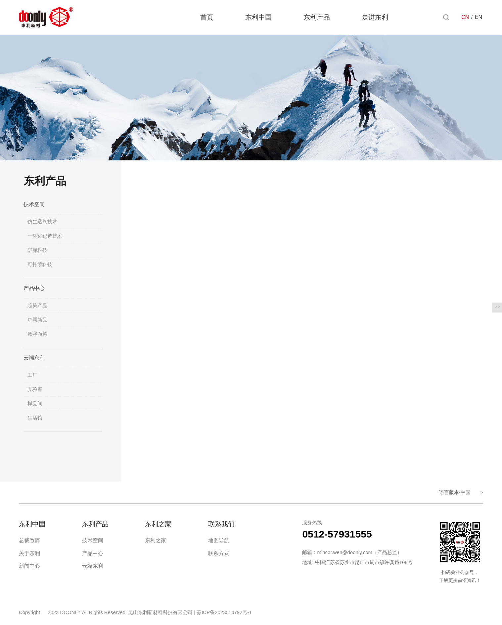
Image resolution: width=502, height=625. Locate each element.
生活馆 (34, 417)
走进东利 (375, 17)
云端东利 (34, 358)
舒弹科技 (37, 250)
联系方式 (218, 553)
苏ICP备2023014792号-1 (224, 612)
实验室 (34, 389)
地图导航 (218, 540)
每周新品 (37, 319)
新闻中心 (29, 566)
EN (478, 17)
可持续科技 (39, 264)
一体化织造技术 (44, 235)
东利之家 (155, 540)
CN (465, 17)
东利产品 (316, 17)
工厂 (32, 374)
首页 (206, 17)
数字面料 (37, 333)
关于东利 (29, 553)
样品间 (34, 403)
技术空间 (34, 204)
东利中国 (258, 17)
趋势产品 (37, 305)
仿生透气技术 (42, 221)
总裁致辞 (29, 540)
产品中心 (34, 288)
